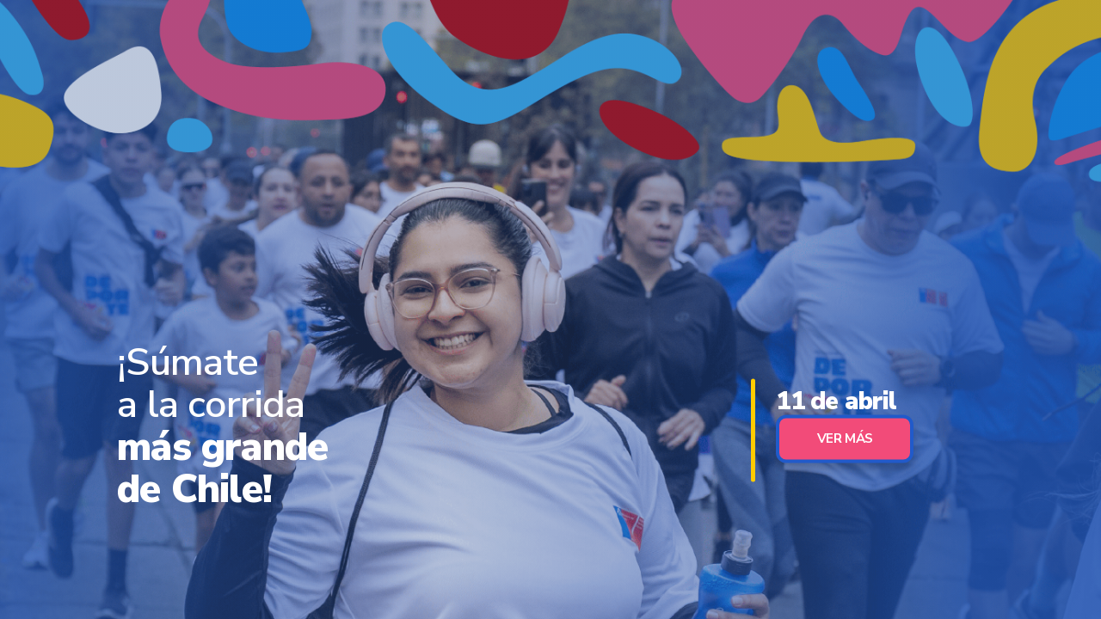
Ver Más (845, 438)
